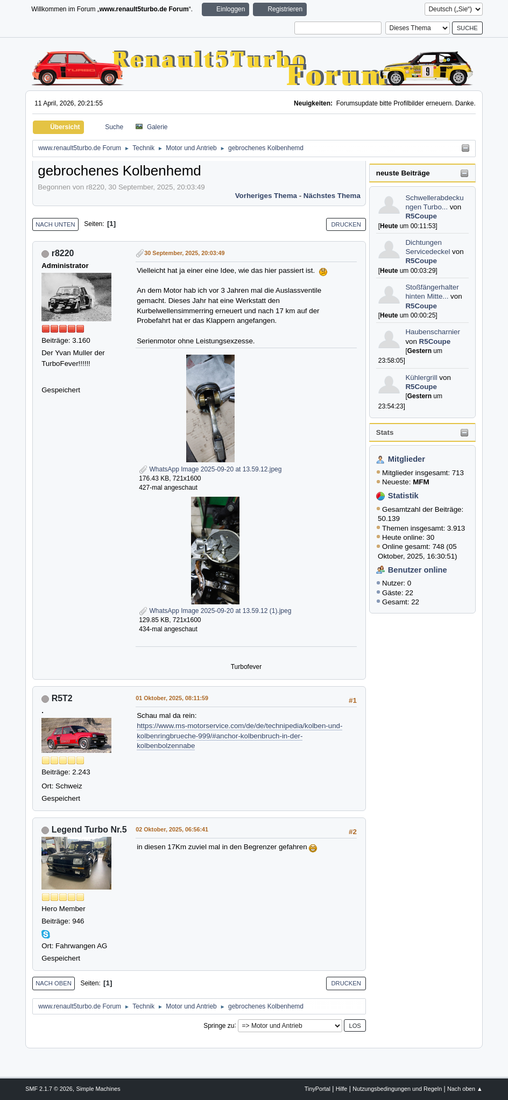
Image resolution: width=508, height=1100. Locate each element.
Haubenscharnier (432, 332)
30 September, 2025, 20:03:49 (184, 253)
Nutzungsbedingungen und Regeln (397, 1088)
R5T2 (62, 698)
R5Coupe (421, 216)
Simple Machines (98, 1088)
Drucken (346, 224)
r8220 (63, 253)
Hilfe (342, 1088)
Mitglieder (406, 459)
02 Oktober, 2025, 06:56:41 (172, 829)
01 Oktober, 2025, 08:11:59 (172, 698)
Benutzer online (417, 570)
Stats (385, 432)
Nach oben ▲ (465, 1088)
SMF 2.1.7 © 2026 (49, 1088)
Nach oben (54, 983)
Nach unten (55, 224)
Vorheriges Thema (266, 196)
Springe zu (218, 1025)
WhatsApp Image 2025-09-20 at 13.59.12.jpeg (210, 469)
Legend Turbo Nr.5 (89, 829)
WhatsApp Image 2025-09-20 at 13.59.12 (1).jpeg (215, 611)
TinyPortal (317, 1088)
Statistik (403, 495)
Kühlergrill (421, 377)
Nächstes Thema (332, 196)
